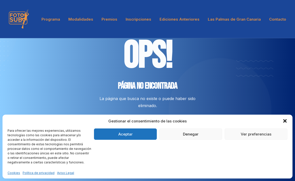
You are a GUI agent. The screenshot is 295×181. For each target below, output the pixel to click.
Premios (109, 19)
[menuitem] (52, 19)
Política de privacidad (39, 173)
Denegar (191, 134)
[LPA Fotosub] (19, 19)
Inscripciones (138, 19)
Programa (50, 19)
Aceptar (125, 134)
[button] (284, 120)
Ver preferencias (256, 134)
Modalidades (80, 19)
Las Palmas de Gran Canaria (234, 19)
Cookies (14, 173)
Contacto (277, 19)
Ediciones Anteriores (180, 19)
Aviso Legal (65, 173)
